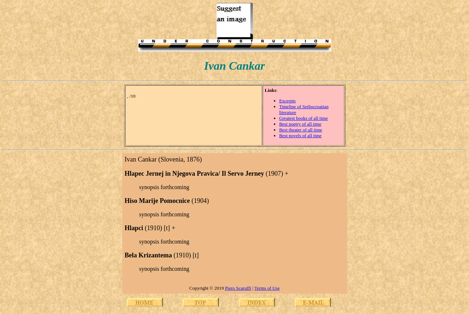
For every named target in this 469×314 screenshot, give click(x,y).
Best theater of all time (300, 129)
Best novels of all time (300, 135)
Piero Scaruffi (238, 288)
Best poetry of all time (300, 124)
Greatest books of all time (303, 118)
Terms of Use (267, 288)
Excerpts (287, 100)
